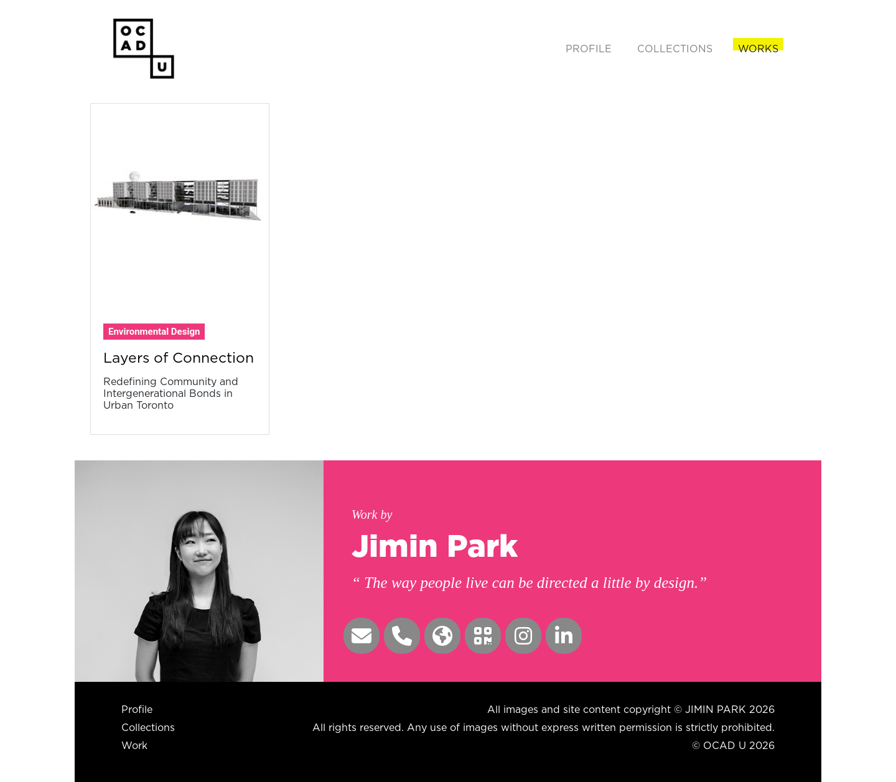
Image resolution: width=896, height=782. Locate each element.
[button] (361, 636)
